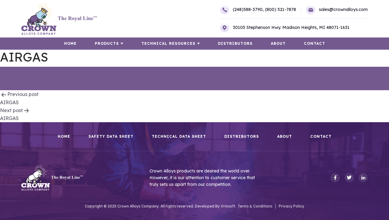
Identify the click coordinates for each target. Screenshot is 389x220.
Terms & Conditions (255, 206)
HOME (70, 43)
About (278, 43)
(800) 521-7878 (280, 9)
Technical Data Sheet (179, 136)
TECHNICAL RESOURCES (168, 43)
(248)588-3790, (242, 9)
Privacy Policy (291, 206)
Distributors (235, 43)
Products (107, 43)
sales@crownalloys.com (337, 9)
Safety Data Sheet (110, 136)
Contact (314, 43)
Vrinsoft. (228, 206)
